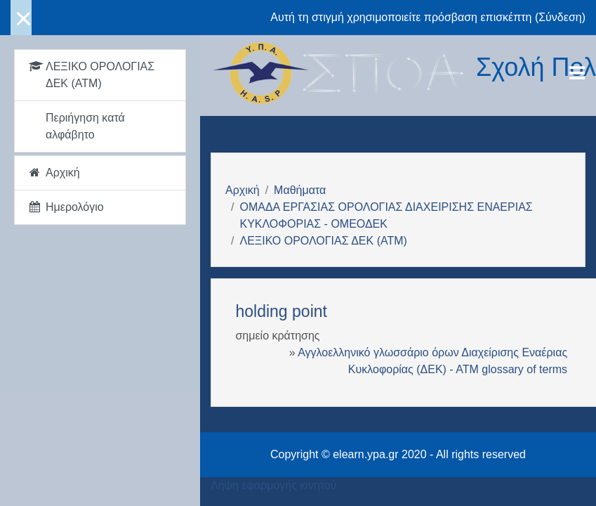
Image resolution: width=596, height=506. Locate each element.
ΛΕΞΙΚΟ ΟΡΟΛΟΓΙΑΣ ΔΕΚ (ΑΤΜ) (322, 241)
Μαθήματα (300, 190)
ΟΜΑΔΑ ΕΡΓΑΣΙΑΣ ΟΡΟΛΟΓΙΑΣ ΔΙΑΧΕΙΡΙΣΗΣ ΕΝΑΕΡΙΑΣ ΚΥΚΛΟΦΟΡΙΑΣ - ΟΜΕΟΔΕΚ (385, 215)
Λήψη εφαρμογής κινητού (274, 485)
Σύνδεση (559, 17)
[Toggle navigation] (577, 73)
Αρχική (242, 190)
